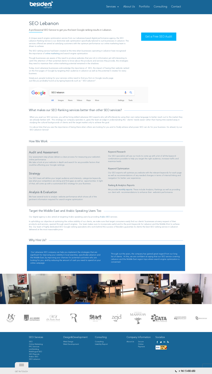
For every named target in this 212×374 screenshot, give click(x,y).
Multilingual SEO (35, 352)
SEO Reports (34, 354)
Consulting (160, 6)
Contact (176, 6)
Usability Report (101, 344)
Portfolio (144, 6)
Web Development (71, 344)
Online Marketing (36, 344)
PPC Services (34, 347)
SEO (31, 342)
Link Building (34, 349)
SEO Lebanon (34, 359)
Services (111, 6)
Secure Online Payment (141, 344)
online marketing (52, 54)
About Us (129, 6)
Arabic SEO (105, 217)
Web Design (68, 342)
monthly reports (125, 190)
